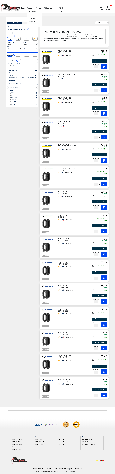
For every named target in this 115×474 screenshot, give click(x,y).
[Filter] (102, 22)
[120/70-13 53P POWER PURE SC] (104, 137)
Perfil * (14, 31)
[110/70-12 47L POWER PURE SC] (104, 66)
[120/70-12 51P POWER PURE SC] (104, 113)
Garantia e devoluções (87, 439)
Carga (27, 31)
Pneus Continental (17, 439)
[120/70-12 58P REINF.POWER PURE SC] (104, 90)
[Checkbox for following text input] (42, 67)
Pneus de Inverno (39, 439)
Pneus (30, 8)
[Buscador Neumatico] (10, 33)
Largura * (9, 31)
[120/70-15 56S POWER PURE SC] (104, 324)
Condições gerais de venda (88, 444)
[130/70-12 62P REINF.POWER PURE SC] (104, 160)
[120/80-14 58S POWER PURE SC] (104, 348)
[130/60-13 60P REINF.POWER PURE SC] (104, 184)
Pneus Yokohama (16, 449)
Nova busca (34, 20)
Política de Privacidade (62, 469)
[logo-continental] (76, 424)
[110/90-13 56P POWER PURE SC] (104, 231)
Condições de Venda (39, 469)
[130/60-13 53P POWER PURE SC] (104, 207)
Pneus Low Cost (39, 441)
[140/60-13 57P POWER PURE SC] (104, 301)
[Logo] (19, 460)
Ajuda (62, 8)
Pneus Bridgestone (17, 444)
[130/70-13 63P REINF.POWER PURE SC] (104, 254)
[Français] (100, 460)
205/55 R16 (61, 439)
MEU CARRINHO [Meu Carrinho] (108, 7)
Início (23, 8)
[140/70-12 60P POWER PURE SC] (104, 277)
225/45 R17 (61, 444)
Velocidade (34, 31)
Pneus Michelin (16, 441)
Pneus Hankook (16, 446)
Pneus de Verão (39, 444)
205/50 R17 (61, 441)
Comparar (46, 68)
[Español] (97, 460)
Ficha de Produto (99, 61)
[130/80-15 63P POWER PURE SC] (104, 395)
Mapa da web (85, 441)
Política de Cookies (76, 469)
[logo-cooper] (66, 424)
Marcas (39, 8)
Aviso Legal (50, 469)
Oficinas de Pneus (50, 8)
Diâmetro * (22, 31)
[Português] (102, 460)
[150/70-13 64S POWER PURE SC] (104, 371)
